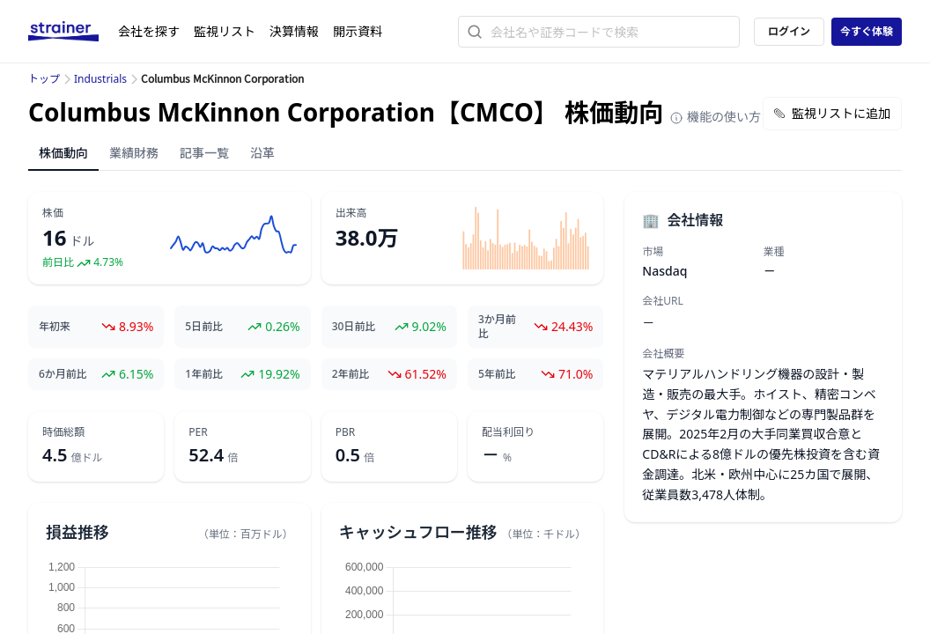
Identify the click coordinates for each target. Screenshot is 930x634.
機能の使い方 (715, 116)
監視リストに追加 (832, 113)
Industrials (100, 78)
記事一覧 (204, 152)
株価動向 (63, 152)
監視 (224, 31)
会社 (149, 31)
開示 (357, 31)
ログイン (789, 31)
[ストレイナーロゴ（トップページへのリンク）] (73, 31)
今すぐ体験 (866, 31)
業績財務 (134, 152)
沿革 (262, 152)
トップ (44, 78)
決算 (294, 31)
